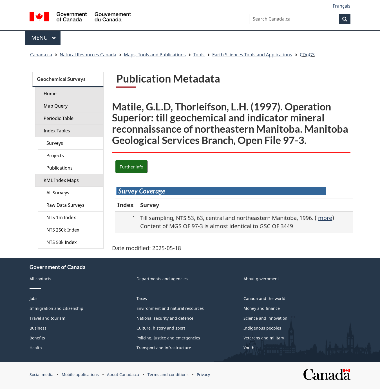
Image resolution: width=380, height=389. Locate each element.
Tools (199, 55)
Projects (55, 155)
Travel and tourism (47, 318)
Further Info (131, 166)
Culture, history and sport (161, 328)
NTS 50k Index (61, 242)
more (325, 218)
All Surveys (57, 193)
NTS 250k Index (62, 230)
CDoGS (307, 55)
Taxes (142, 298)
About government (261, 278)
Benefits (37, 338)
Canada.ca (41, 55)
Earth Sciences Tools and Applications (252, 55)
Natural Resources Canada (88, 55)
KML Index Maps (61, 180)
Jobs (33, 298)
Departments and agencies (162, 278)
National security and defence (165, 318)
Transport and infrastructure (164, 347)
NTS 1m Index (61, 217)
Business (38, 328)
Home (50, 93)
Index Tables (57, 131)
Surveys (54, 143)
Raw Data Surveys (65, 205)
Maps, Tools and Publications (155, 55)
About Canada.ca (123, 374)
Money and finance (261, 308)
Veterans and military (263, 338)
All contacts (40, 278)
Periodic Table (58, 118)
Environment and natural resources (170, 308)
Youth (248, 347)
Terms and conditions (168, 374)
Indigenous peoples (262, 328)
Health (36, 347)
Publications (59, 168)
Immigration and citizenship (56, 308)
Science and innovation (265, 318)
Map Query (56, 106)
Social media (41, 374)
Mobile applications (80, 374)
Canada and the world (264, 298)
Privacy (203, 374)
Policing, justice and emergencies (168, 338)
